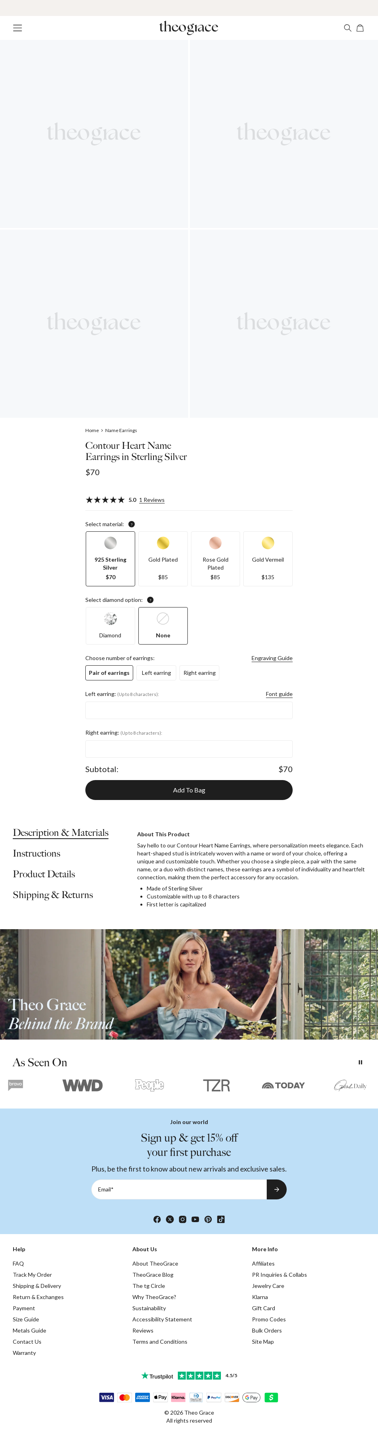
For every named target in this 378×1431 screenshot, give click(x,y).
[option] (110, 558)
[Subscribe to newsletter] (277, 1189)
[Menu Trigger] (17, 28)
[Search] (347, 28)
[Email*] (179, 1189)
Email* (106, 1189)
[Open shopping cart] (360, 28)
